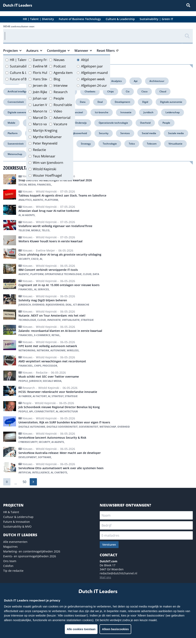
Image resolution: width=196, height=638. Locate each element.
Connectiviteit (16, 102)
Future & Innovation (16, 522)
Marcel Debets (44, 117)
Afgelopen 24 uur (94, 85)
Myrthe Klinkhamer (47, 137)
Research (61, 92)
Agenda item (63, 72)
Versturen (109, 544)
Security (103, 133)
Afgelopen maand (94, 72)
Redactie (39, 150)
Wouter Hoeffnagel (47, 175)
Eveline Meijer (43, 66)
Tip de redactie (13, 571)
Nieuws (59, 60)
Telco (132, 143)
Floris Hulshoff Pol (47, 72)
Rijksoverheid (79, 133)
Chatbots (90, 91)
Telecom (151, 143)
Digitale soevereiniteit (20, 112)
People (59, 98)
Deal (100, 102)
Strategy (86, 143)
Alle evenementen (15, 542)
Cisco (144, 91)
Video (58, 111)
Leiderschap (173, 112)
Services (125, 133)
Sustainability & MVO (17, 526)
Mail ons (105, 577)
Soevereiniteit (16, 143)
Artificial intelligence (19, 91)
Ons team (9, 561)
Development (122, 102)
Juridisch (148, 112)
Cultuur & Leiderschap (18, 517)
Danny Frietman (45, 60)
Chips (110, 91)
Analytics (116, 81)
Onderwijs (81, 122)
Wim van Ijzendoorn (48, 162)
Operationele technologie (113, 122)
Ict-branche (101, 112)
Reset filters (107, 50)
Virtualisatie (175, 143)
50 (24, 482)
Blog (57, 79)
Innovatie (125, 112)
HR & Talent (11, 512)
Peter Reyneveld (45, 143)
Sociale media (176, 133)
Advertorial (62, 117)
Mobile (11, 122)
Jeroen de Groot (45, 85)
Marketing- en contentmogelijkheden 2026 (31, 551)
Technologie (110, 143)
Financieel (77, 112)
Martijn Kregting (45, 130)
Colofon (8, 566)
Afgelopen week (93, 79)
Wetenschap (15, 154)
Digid (145, 102)
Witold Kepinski (44, 169)
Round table (63, 105)
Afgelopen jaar (92, 66)
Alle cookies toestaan (81, 629)
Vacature (60, 124)
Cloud (162, 91)
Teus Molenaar (44, 156)
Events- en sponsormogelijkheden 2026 (29, 556)
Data (82, 102)
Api (135, 81)
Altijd (85, 60)
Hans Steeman (44, 79)
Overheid (145, 122)
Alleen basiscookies (115, 629)
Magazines (10, 546)
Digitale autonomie (171, 102)
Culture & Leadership (26, 72)
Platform (12, 133)
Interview (60, 85)
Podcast (60, 66)
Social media (149, 133)
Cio (127, 91)
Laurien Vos (42, 105)
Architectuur (156, 81)
